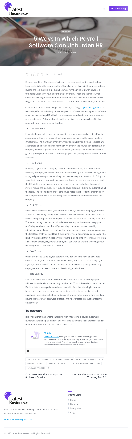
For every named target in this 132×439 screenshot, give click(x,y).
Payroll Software (57, 364)
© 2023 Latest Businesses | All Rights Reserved (27, 433)
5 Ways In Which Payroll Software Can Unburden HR (50, 359)
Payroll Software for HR (38, 368)
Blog (72, 412)
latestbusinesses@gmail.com (18, 419)
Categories (75, 408)
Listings (74, 404)
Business (66, 31)
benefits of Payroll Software (89, 359)
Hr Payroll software (36, 364)
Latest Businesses (51, 336)
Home (73, 400)
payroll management (91, 107)
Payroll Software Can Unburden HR (84, 364)
